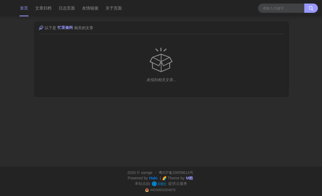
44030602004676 (162, 190)
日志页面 (67, 8)
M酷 (189, 178)
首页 (24, 8)
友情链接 (90, 8)
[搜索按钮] (311, 8)
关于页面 (114, 8)
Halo (153, 178)
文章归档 (43, 8)
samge (146, 172)
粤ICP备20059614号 (176, 172)
